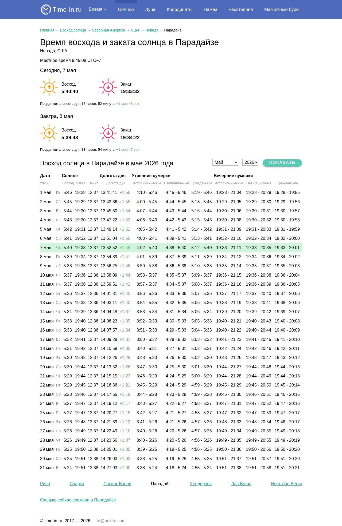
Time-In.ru (67, 9)
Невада (151, 30)
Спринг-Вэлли (117, 483)
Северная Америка (108, 30)
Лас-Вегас (241, 483)
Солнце (126, 9)
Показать (282, 162)
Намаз (210, 9)
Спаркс (77, 483)
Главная (47, 30)
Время (95, 9)
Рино (45, 483)
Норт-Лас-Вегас (286, 483)
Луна (150, 9)
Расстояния (240, 9)
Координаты (179, 9)
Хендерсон (201, 483)
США (135, 30)
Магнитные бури (281, 9)
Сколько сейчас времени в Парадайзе (78, 500)
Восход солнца (73, 30)
